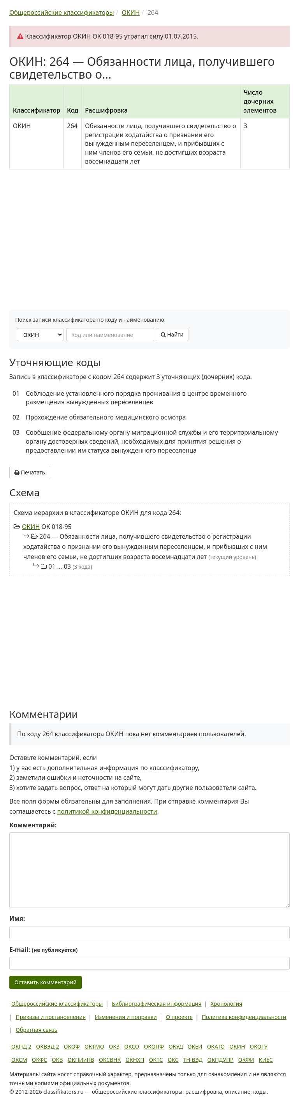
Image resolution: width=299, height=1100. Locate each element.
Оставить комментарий (45, 982)
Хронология (226, 1003)
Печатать (29, 472)
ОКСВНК (110, 1059)
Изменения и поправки (126, 1017)
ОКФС (39, 1059)
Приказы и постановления (51, 1017)
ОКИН (31, 526)
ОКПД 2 (21, 1046)
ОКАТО (216, 1046)
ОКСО (131, 1046)
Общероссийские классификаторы (57, 1003)
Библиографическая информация (156, 1003)
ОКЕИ (195, 1046)
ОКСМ (19, 1059)
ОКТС (156, 1059)
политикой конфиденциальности (107, 811)
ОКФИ (246, 1059)
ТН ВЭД (193, 1059)
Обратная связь (36, 1029)
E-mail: (43, 949)
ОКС (172, 1059)
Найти (172, 334)
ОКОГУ (259, 1046)
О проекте (179, 1017)
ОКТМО (94, 1046)
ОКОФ (72, 1046)
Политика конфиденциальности (244, 1017)
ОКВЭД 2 (47, 1046)
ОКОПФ (154, 1046)
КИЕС (266, 1059)
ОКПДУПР (221, 1059)
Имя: (17, 918)
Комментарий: (32, 825)
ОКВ (57, 1059)
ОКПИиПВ (81, 1059)
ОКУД (176, 1046)
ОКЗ (114, 1046)
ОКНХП (134, 1059)
